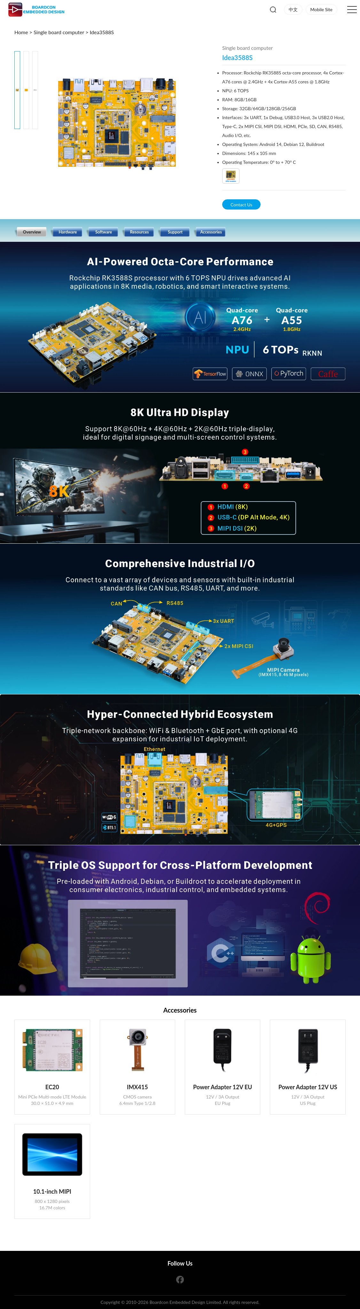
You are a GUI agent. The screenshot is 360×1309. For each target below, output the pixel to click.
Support (175, 231)
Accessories (211, 231)
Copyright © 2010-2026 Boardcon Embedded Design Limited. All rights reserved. (180, 1302)
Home (21, 32)
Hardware (68, 231)
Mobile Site (321, 9)
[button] (26, 135)
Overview (32, 231)
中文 (293, 9)
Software (103, 231)
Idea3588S (102, 32)
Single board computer (59, 32)
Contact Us (241, 204)
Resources (139, 231)
